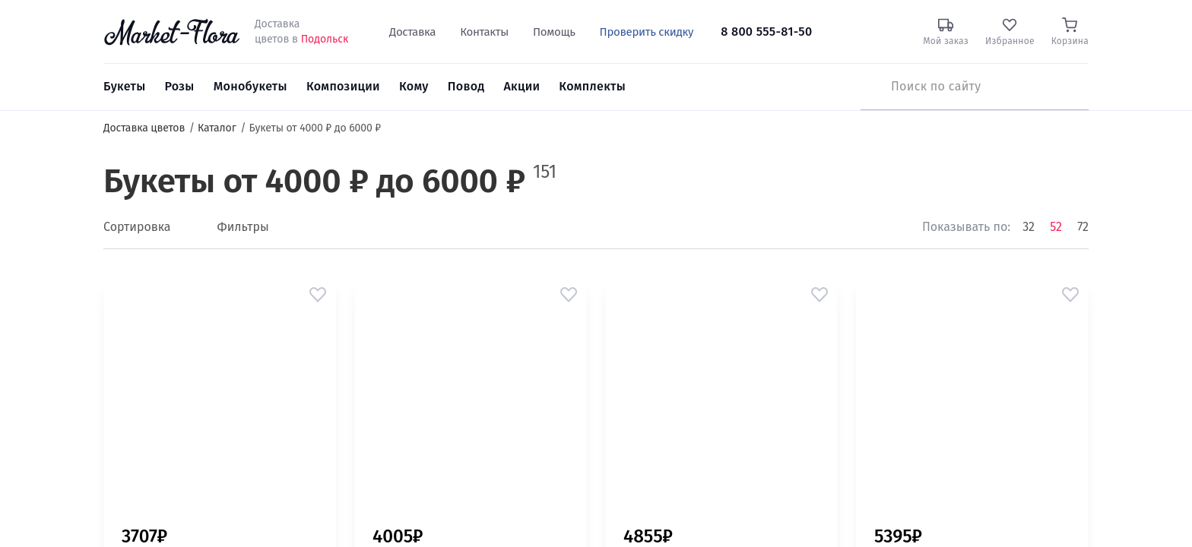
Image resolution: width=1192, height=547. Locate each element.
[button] (318, 295)
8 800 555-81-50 (766, 31)
